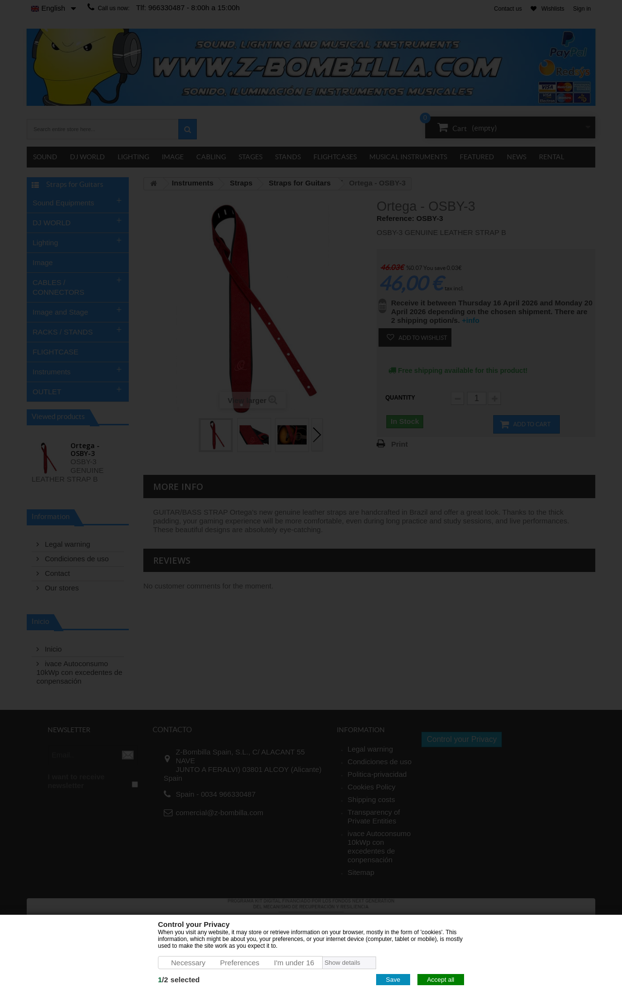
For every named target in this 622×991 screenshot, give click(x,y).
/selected (179, 979)
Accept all (440, 979)
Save (393, 979)
